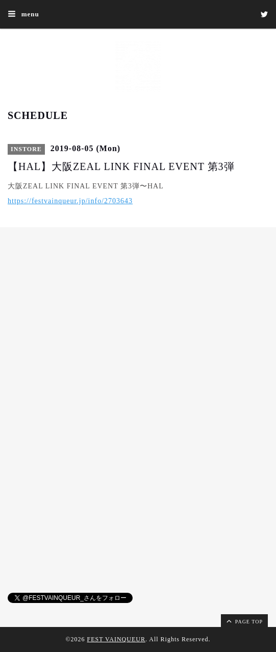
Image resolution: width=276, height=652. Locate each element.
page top (244, 621)
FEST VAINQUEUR (116, 639)
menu (23, 14)
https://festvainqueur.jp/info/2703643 (70, 201)
